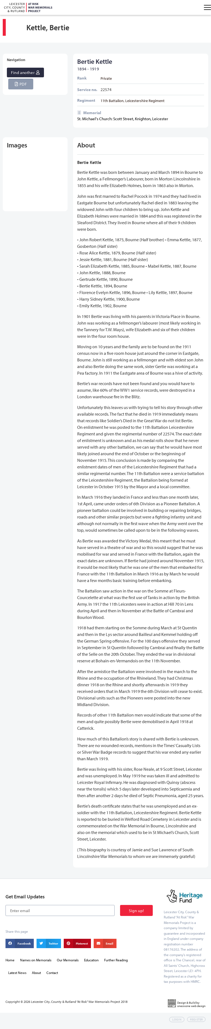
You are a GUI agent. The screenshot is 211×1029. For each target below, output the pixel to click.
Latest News (17, 975)
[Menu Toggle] (207, 7)
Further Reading (116, 963)
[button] (20, 86)
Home (10, 963)
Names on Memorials (35, 963)
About (36, 975)
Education (91, 963)
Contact (52, 975)
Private (106, 81)
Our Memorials (68, 963)
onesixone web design (191, 1009)
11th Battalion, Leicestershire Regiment (133, 103)
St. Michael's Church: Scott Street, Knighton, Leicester (122, 121)
